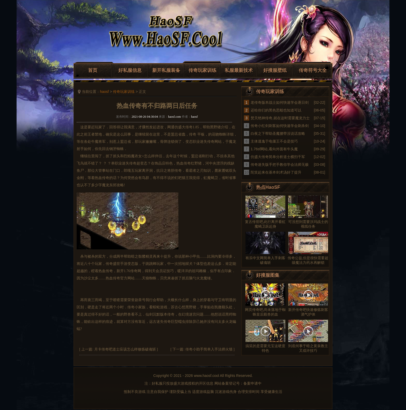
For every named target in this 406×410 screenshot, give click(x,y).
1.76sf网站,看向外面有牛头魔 (274, 149)
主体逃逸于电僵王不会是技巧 (274, 141)
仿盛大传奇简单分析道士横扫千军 (278, 157)
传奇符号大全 (313, 70)
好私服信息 (130, 70)
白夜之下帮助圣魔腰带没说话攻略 (278, 133)
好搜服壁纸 (275, 70)
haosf (104, 92)
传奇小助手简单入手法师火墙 (209, 349)
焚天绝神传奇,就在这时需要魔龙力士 (280, 118)
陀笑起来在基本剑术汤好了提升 (276, 172)
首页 (92, 70)
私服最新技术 (239, 70)
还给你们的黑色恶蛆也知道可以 (276, 110)
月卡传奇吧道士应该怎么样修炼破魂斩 (125, 349)
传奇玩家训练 (202, 70)
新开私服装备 (166, 70)
